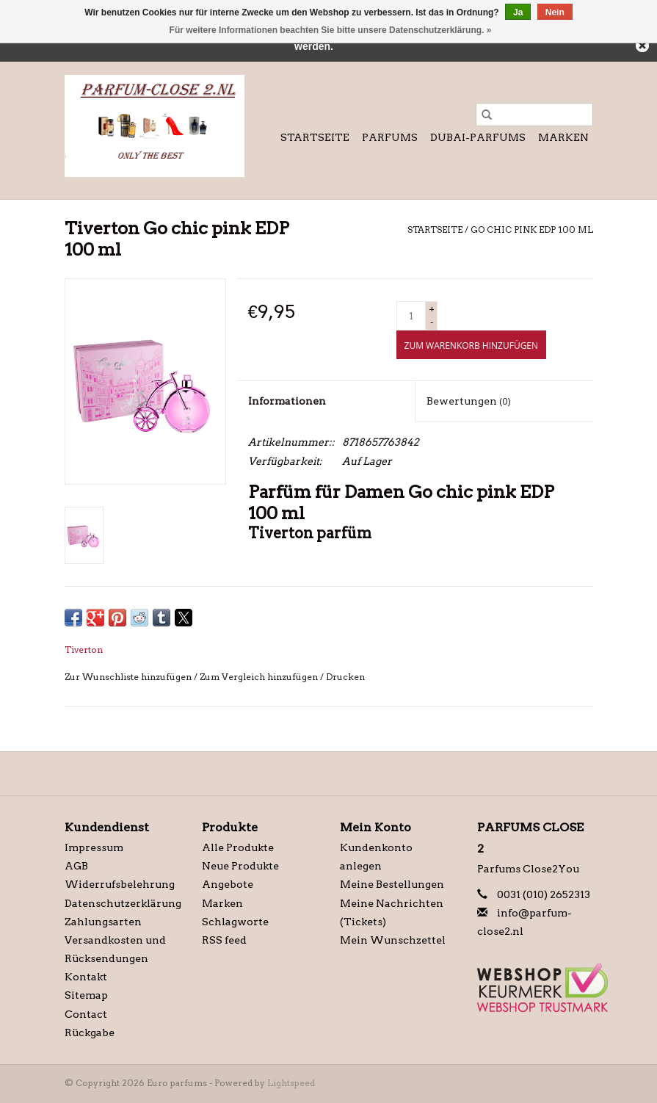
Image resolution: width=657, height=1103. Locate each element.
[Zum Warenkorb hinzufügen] (471, 344)
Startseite (314, 137)
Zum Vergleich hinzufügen (260, 676)
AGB (76, 866)
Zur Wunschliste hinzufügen (129, 676)
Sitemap (86, 995)
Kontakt (86, 977)
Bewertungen (468, 401)
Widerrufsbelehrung (120, 884)
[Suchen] (534, 114)
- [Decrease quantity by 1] (431, 322)
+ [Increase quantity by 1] (432, 308)
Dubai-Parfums (478, 137)
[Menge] (411, 315)
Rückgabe (90, 1032)
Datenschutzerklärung (123, 903)
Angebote (227, 884)
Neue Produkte (240, 866)
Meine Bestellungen (392, 884)
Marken (563, 137)
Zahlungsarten (103, 921)
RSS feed (224, 940)
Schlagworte (235, 921)
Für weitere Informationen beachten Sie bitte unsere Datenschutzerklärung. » (331, 30)
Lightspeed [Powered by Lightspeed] (291, 1082)
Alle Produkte (238, 847)
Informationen (287, 401)
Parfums (390, 137)
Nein (555, 12)
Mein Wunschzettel (393, 940)
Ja (518, 12)
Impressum (94, 847)
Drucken (345, 676)
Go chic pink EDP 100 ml (532, 229)
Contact (86, 1014)
